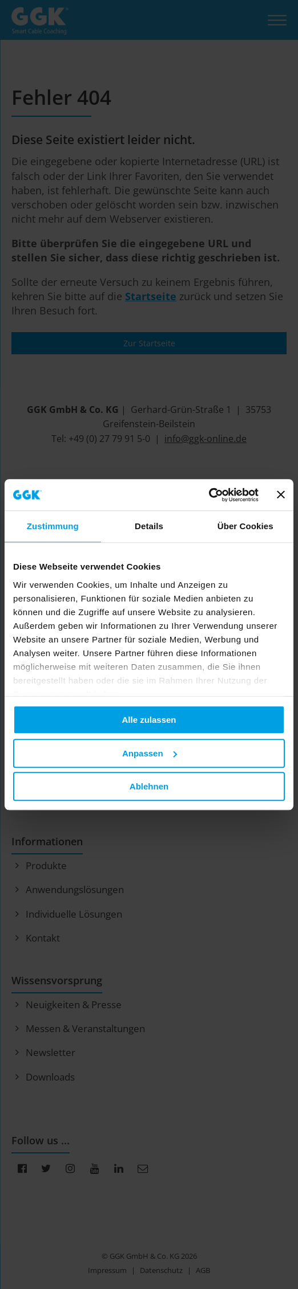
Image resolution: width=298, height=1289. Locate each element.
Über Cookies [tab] (245, 526)
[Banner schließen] (281, 495)
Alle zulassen (149, 720)
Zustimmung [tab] (53, 526)
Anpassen (149, 753)
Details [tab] (149, 526)
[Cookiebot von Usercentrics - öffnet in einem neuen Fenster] (209, 495)
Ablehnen (149, 786)
